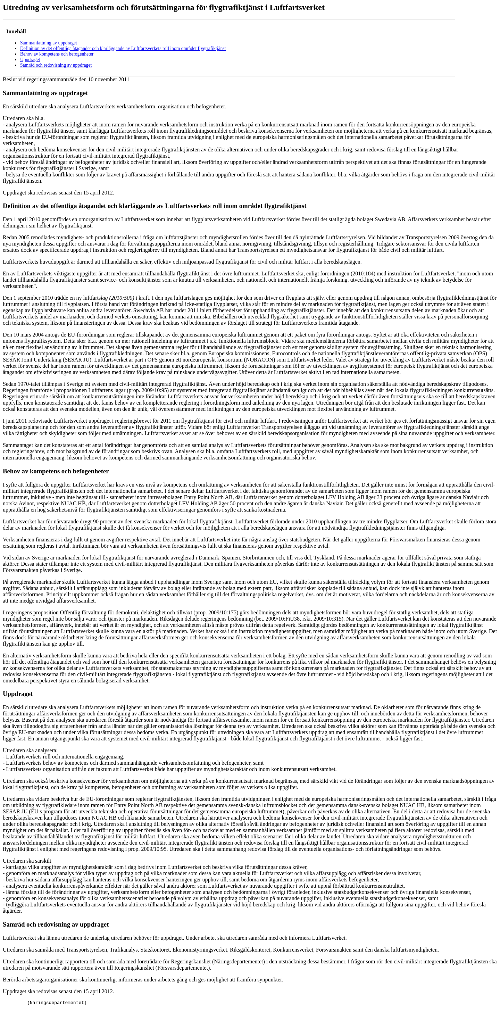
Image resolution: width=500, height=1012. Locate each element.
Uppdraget (30, 59)
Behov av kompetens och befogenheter (56, 54)
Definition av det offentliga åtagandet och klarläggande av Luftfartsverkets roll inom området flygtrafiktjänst (123, 48)
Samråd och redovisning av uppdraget (56, 65)
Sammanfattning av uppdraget (48, 42)
